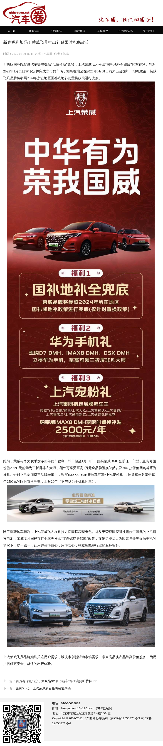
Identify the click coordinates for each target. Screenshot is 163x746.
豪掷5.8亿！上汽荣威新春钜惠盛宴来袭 (43, 688)
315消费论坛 (125, 31)
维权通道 (79, 31)
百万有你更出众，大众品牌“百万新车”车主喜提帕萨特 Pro (56, 681)
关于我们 (148, 31)
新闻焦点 (34, 31)
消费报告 (57, 31)
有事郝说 (102, 31)
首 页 (11, 31)
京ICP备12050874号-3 (125, 718)
